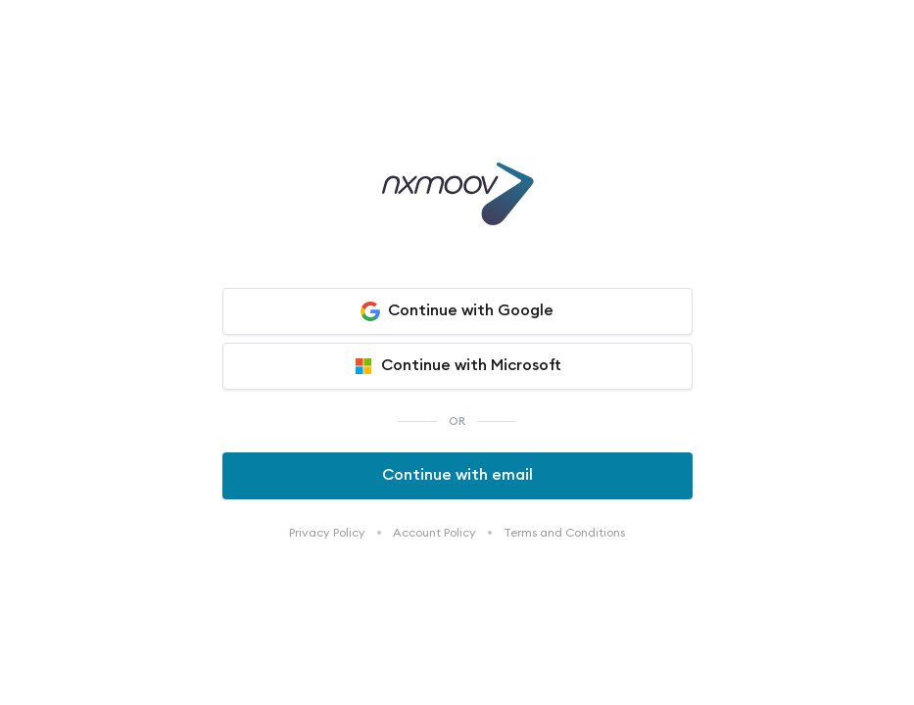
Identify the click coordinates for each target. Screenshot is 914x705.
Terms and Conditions (564, 533)
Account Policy (434, 533)
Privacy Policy (327, 533)
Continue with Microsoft (457, 366)
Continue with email (457, 475)
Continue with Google (457, 311)
